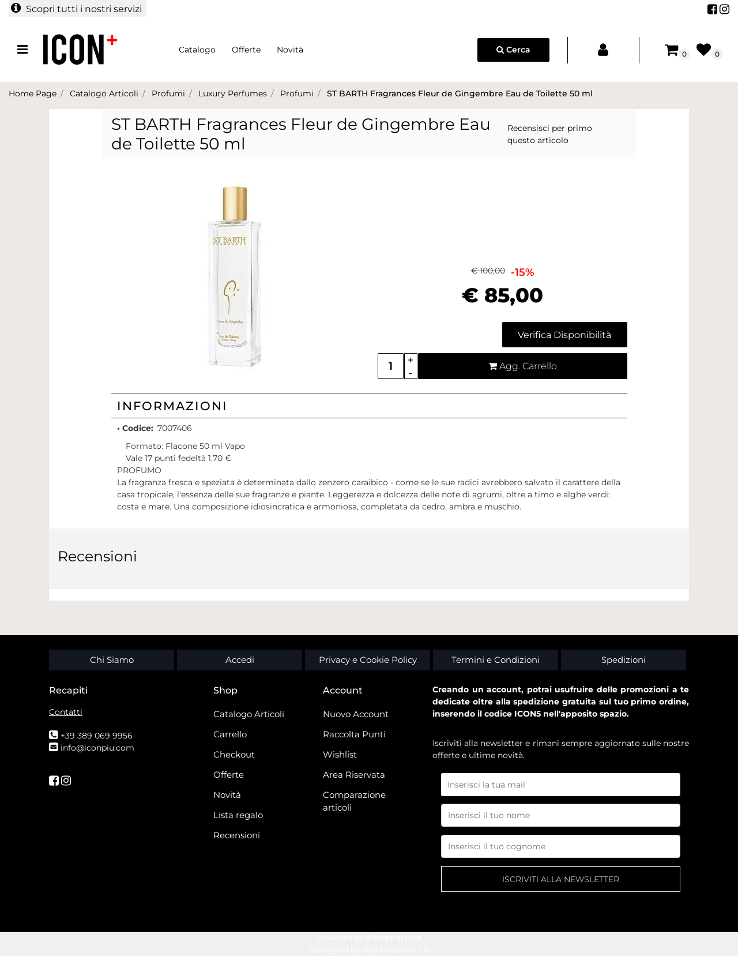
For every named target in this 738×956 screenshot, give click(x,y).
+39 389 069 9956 (97, 735)
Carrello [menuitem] (230, 734)
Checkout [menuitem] (234, 754)
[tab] (369, 405)
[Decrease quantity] (410, 373)
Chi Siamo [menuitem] (112, 659)
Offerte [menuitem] (246, 49)
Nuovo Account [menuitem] (356, 713)
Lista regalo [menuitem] (238, 814)
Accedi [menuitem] (239, 659)
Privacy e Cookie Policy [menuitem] (368, 659)
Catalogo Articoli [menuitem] (248, 713)
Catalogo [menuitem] (197, 49)
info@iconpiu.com (97, 748)
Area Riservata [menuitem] (354, 774)
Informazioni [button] (172, 406)
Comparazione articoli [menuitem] (354, 801)
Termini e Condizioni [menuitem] (495, 659)
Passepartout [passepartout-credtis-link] (394, 937)
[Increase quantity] (410, 359)
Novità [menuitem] (290, 49)
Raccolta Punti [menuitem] (354, 734)
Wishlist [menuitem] (340, 754)
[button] (235, 275)
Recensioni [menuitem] (236, 835)
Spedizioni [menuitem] (623, 659)
